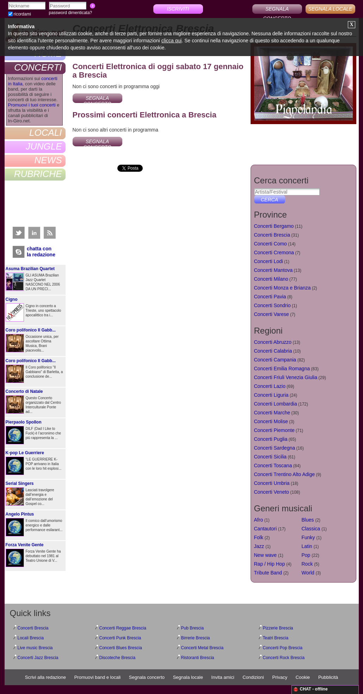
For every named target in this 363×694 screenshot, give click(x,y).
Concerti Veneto (271, 492)
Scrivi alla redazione (45, 677)
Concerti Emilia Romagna (282, 368)
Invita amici (222, 677)
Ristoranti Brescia (197, 657)
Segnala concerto (147, 677)
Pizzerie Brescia (278, 628)
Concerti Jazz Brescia (38, 657)
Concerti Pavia (270, 296)
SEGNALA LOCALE (330, 9)
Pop (306, 555)
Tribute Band (268, 573)
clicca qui (171, 40)
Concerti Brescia (272, 235)
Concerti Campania (275, 360)
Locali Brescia (31, 637)
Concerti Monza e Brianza (282, 288)
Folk (258, 537)
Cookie (303, 677)
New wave (265, 555)
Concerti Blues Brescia (120, 647)
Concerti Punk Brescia (120, 637)
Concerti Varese (271, 314)
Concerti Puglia (271, 439)
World (308, 573)
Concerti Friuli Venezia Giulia (286, 377)
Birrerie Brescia (195, 637)
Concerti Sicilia (270, 456)
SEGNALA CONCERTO (277, 10)
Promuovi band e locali (97, 677)
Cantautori (265, 528)
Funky (308, 537)
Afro (258, 520)
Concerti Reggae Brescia (122, 628)
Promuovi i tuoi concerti (32, 105)
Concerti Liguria (271, 395)
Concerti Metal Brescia (202, 647)
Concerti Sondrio (272, 305)
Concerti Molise (271, 421)
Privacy (280, 677)
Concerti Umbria (272, 483)
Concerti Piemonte (274, 430)
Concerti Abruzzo (273, 342)
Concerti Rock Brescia (284, 657)
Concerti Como (270, 243)
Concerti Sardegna (274, 448)
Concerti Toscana (273, 465)
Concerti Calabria (273, 351)
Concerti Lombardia (275, 404)
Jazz (259, 546)
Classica (311, 528)
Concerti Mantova (273, 270)
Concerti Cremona (274, 252)
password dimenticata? (70, 12)
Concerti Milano (271, 279)
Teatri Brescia (276, 637)
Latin (307, 546)
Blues (308, 520)
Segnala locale (188, 677)
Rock (307, 564)
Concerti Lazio (270, 386)
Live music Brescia (35, 647)
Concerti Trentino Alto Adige (284, 474)
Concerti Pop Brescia (283, 647)
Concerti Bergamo (274, 226)
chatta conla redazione (41, 251)
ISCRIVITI (178, 9)
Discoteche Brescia (117, 657)
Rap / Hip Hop (269, 564)
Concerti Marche (272, 412)
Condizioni (253, 677)
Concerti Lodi (268, 261)
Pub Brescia (192, 628)
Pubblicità (328, 677)
